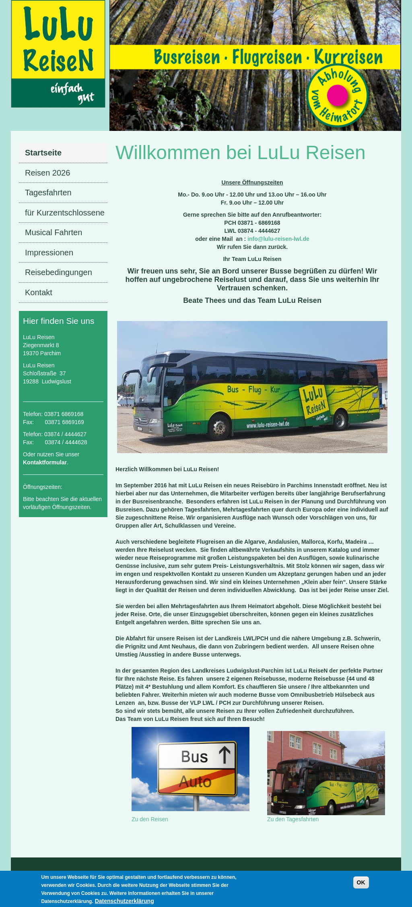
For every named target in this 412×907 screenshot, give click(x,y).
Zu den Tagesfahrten (293, 819)
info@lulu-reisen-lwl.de (278, 239)
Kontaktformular (45, 462)
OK (361, 885)
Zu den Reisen (150, 819)
